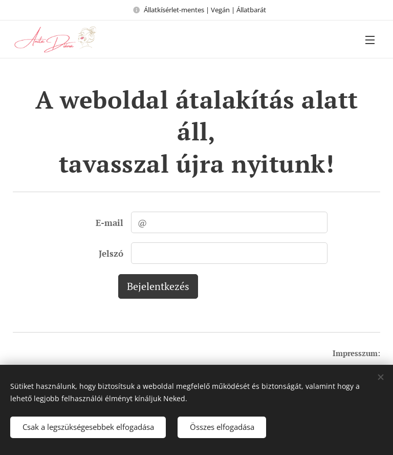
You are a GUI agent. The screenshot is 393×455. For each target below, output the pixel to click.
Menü (370, 39)
